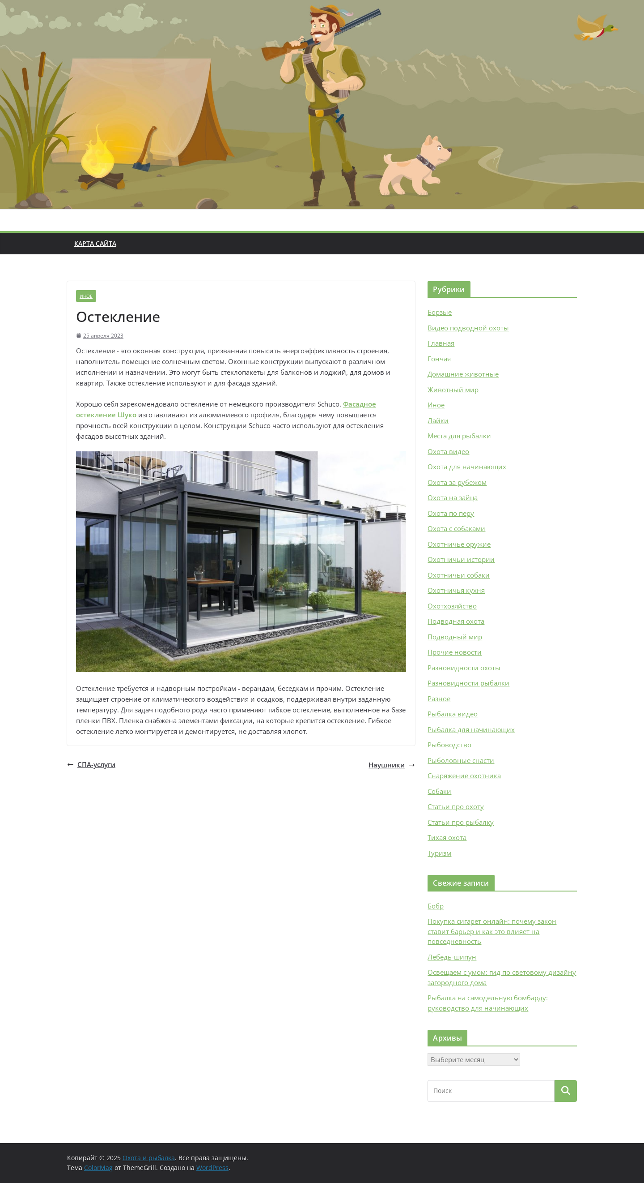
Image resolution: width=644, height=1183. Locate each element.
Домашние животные (463, 373)
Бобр (436, 905)
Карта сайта (95, 243)
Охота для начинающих (467, 466)
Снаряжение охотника (464, 775)
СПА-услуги (91, 764)
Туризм (439, 853)
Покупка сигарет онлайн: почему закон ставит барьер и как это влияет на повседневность (492, 931)
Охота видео (448, 451)
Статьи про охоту (456, 806)
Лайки (438, 420)
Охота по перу (451, 513)
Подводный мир (455, 636)
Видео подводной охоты (468, 327)
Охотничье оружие (459, 544)
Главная (441, 343)
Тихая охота (447, 837)
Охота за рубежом (457, 482)
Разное (439, 698)
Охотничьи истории (461, 559)
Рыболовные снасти (461, 760)
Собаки (439, 791)
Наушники (392, 764)
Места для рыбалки (459, 435)
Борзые (440, 312)
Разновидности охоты (464, 667)
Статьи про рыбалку (461, 822)
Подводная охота (456, 621)
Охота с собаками (456, 528)
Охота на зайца (453, 497)
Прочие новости (455, 651)
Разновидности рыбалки (468, 682)
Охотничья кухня (456, 590)
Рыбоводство (449, 744)
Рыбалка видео (453, 713)
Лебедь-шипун (452, 956)
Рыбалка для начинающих (471, 729)
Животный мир (453, 389)
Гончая (439, 358)
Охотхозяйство (452, 605)
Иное (86, 296)
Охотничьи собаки (459, 574)
